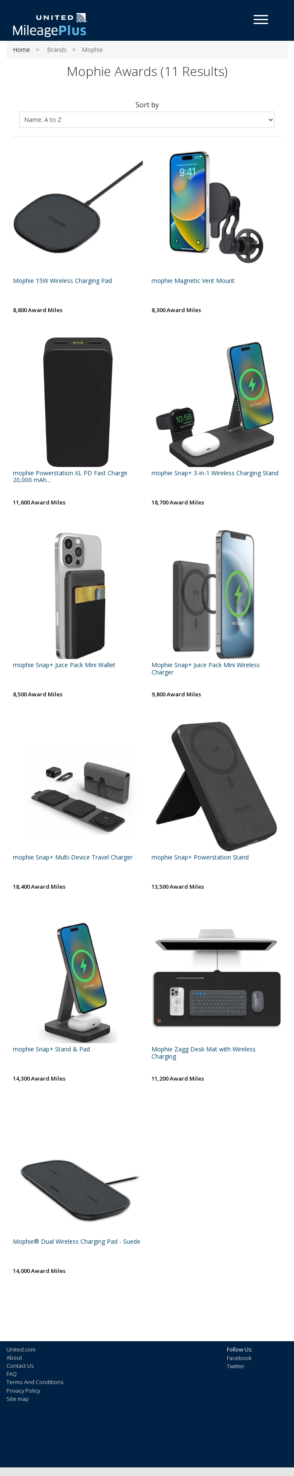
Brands (57, 50)
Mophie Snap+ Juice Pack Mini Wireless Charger (206, 669)
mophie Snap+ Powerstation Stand (200, 857)
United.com (21, 1349)
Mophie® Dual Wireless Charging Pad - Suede (76, 1241)
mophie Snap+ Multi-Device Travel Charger (73, 857)
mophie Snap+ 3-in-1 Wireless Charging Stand (215, 473)
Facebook (239, 1358)
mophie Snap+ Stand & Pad (51, 1049)
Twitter (235, 1366)
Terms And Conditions (35, 1382)
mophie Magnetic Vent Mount (193, 281)
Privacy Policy (23, 1390)
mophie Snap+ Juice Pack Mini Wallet (64, 665)
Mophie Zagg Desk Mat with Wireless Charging (204, 1053)
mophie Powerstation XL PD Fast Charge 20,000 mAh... (70, 477)
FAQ (11, 1374)
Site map (17, 1399)
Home (21, 50)
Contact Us (20, 1366)
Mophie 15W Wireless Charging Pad (62, 281)
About (14, 1357)
